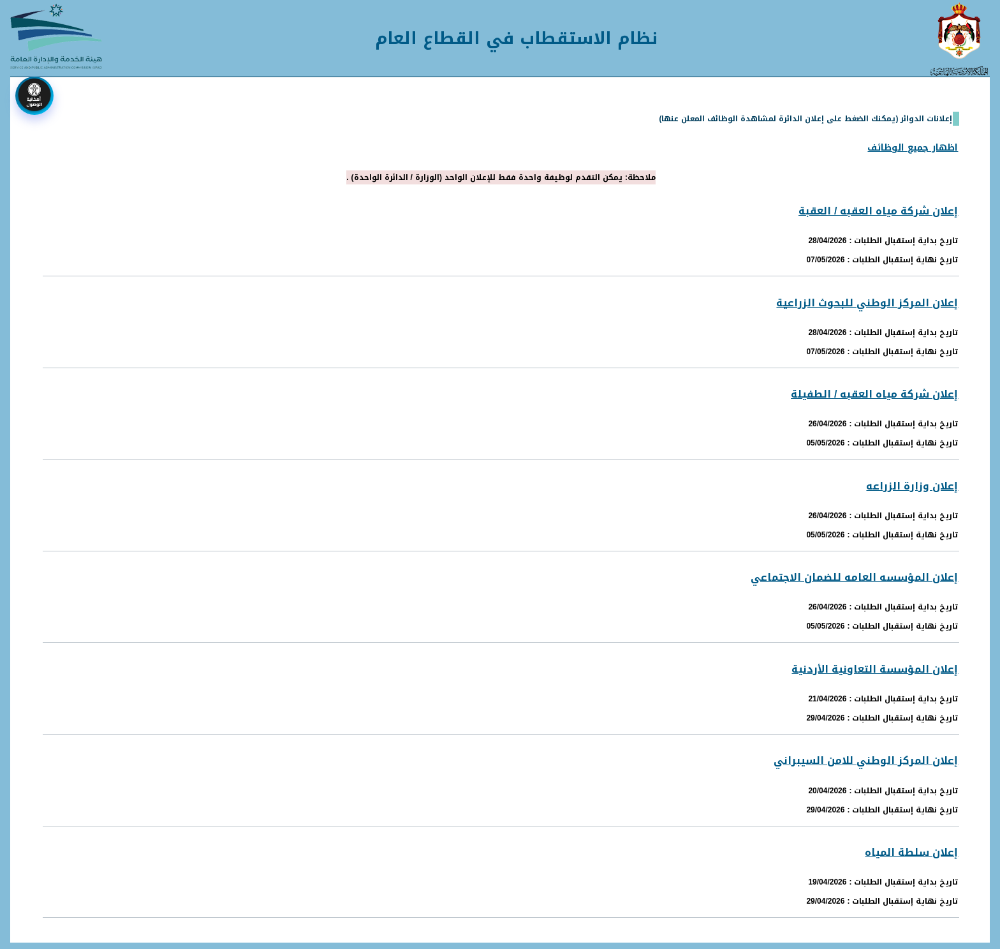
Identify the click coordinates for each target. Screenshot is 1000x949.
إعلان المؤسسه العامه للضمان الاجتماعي (854, 577)
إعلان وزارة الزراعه (912, 486)
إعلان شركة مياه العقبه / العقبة (878, 211)
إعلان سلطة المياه (911, 852)
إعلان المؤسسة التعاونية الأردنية (874, 669)
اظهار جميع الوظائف (912, 147)
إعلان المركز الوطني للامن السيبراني (866, 760)
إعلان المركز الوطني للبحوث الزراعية (867, 303)
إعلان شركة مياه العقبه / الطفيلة (874, 394)
